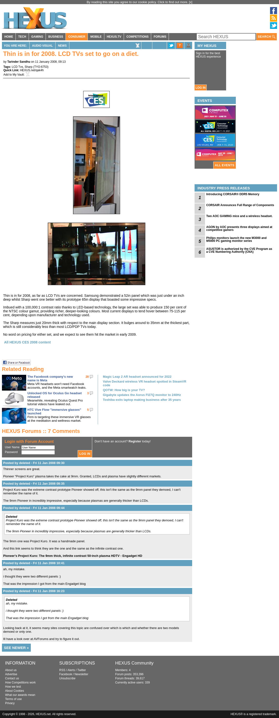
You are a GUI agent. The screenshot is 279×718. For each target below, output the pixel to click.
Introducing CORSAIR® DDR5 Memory (232, 194)
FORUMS (160, 36)
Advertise (11, 674)
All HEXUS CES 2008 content (27, 342)
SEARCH (266, 37)
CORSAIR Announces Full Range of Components (240, 205)
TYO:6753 (41, 67)
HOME (8, 36)
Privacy (10, 703)
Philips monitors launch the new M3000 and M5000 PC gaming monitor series (236, 239)
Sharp (29, 67)
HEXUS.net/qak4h (32, 70)
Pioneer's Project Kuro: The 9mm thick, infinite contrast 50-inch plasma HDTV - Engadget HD (72, 556)
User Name (12, 447)
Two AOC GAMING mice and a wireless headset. (239, 216)
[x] (190, 2)
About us (10, 670)
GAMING (37, 36)
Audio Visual (42, 45)
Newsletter (81, 674)
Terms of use (13, 699)
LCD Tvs (17, 67)
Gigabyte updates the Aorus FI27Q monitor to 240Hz (142, 395)
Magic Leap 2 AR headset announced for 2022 (137, 376)
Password (11, 452)
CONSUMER (76, 36)
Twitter (81, 670)
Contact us (12, 678)
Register (135, 441)
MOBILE (96, 36)
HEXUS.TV (114, 36)
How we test (13, 686)
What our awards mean (20, 695)
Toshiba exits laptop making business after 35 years (142, 400)
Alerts (71, 670)
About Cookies (14, 690)
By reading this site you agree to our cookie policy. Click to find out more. (138, 2)
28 (87, 376)
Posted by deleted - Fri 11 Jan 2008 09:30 (34, 463)
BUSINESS (55, 36)
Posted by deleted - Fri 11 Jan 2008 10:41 (34, 563)
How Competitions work (20, 682)
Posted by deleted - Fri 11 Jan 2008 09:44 (34, 508)
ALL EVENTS (224, 165)
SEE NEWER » (16, 648)
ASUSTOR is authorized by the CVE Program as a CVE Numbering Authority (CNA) (239, 250)
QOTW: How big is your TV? (124, 390)
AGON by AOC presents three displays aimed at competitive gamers (239, 228)
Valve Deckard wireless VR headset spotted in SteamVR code (144, 383)
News (62, 45)
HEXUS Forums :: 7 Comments (41, 431)
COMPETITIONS (137, 36)
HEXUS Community (134, 663)
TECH (22, 36)
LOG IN (200, 87)
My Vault (18, 74)
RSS (62, 670)
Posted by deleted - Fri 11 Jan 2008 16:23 (34, 591)
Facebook (65, 674)
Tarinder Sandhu (18, 61)
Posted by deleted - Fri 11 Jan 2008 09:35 (34, 483)
